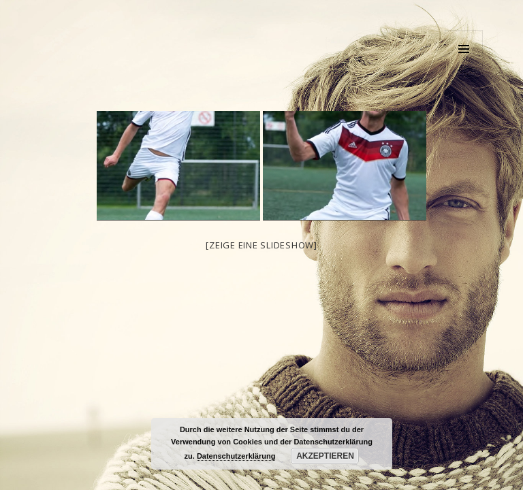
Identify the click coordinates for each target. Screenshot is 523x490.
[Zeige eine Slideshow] (261, 245)
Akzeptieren (325, 456)
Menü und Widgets (464, 67)
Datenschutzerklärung (236, 456)
